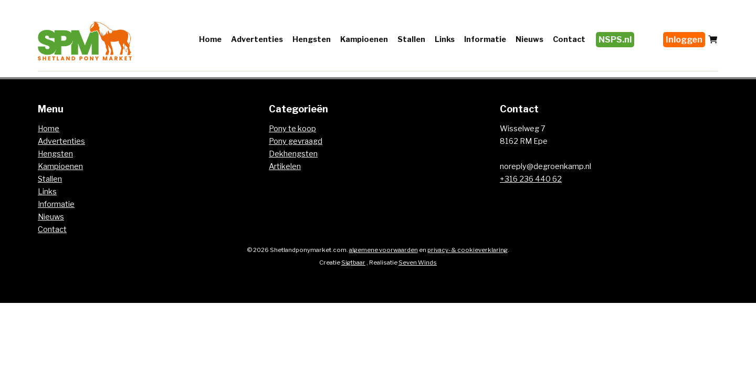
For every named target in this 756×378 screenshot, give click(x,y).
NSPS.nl (615, 40)
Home (210, 39)
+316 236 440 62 (531, 179)
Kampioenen (364, 39)
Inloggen (684, 40)
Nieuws (529, 39)
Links (445, 39)
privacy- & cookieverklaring (467, 250)
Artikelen (285, 166)
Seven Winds (417, 262)
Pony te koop (292, 128)
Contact (569, 39)
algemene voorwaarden (383, 250)
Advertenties (257, 39)
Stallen (411, 39)
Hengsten (311, 39)
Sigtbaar (353, 262)
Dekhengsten (293, 154)
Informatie (485, 39)
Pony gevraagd (295, 141)
